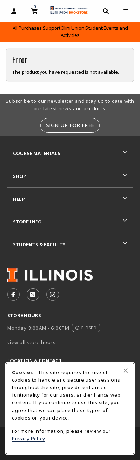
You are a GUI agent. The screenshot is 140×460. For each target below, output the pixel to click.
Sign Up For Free (70, 125)
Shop (19, 176)
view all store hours (31, 342)
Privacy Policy (28, 438)
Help (19, 199)
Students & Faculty (39, 244)
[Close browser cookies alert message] (125, 370)
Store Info (27, 221)
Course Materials (36, 153)
